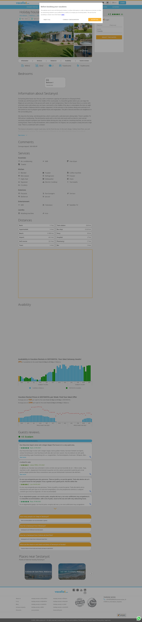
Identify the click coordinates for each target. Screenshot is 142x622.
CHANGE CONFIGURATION (71, 19)
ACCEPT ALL (94, 19)
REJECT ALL (47, 19)
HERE (62, 14)
